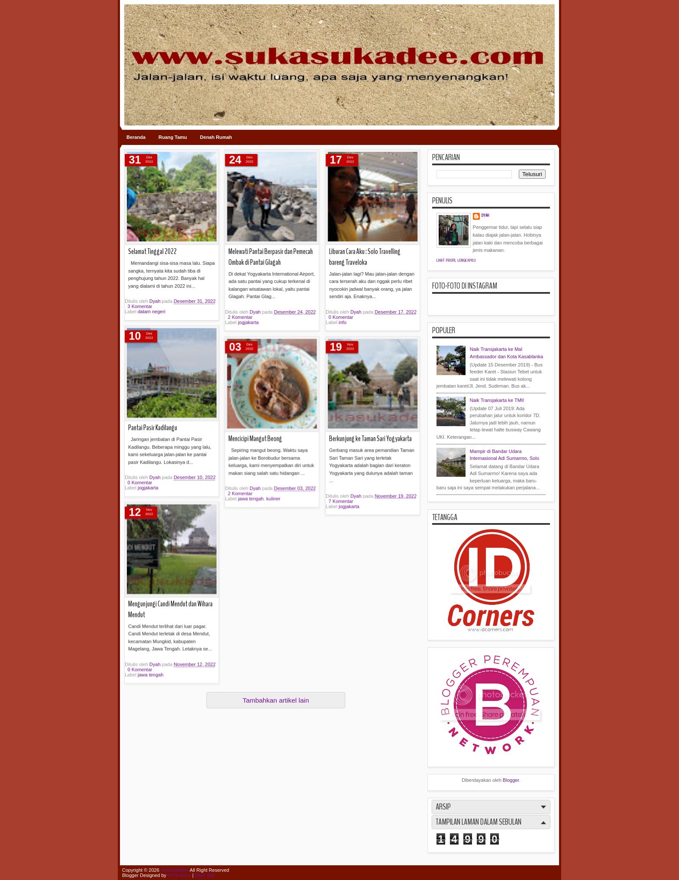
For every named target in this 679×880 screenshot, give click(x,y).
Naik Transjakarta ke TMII (497, 400)
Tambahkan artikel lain (275, 700)
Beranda (136, 137)
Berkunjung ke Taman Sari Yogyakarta (261, 337)
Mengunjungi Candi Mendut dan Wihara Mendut (170, 418)
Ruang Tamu (172, 137)
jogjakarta (240, 404)
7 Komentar (231, 399)
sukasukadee (175, 870)
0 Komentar (140, 478)
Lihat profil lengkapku (456, 260)
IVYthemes (179, 875)
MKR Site (205, 875)
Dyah (247, 394)
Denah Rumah (216, 137)
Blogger (511, 780)
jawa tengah (150, 483)
